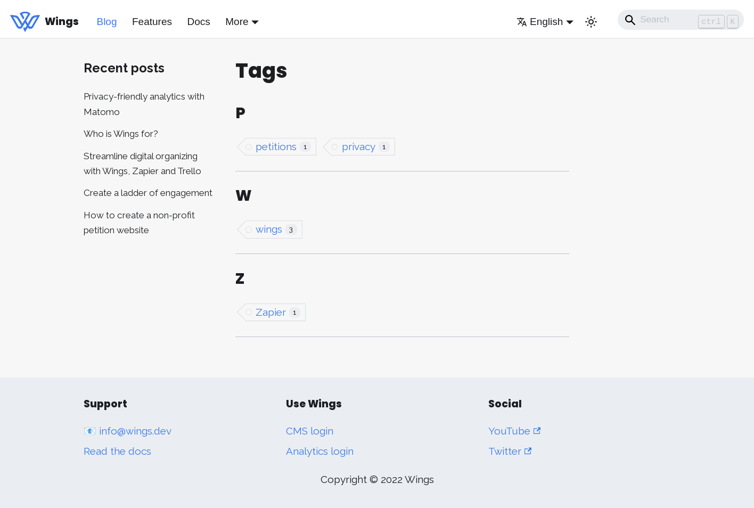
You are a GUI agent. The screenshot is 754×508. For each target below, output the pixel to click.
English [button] (540, 21)
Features (152, 21)
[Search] (681, 20)
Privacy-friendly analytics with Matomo (144, 104)
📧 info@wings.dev (127, 431)
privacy (366, 146)
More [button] (236, 21)
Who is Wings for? (121, 133)
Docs (198, 21)
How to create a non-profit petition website (139, 222)
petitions (283, 146)
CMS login (309, 431)
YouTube (514, 431)
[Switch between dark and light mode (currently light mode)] (591, 22)
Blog (106, 21)
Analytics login (320, 451)
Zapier (278, 312)
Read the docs (117, 451)
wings (276, 229)
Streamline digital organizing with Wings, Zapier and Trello (142, 163)
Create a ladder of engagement (148, 192)
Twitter (509, 451)
